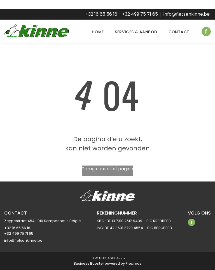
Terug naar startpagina (107, 169)
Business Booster (89, 263)
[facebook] (206, 32)
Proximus (133, 263)
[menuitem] (92, 32)
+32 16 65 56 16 (101, 14)
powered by (115, 263)
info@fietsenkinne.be (186, 14)
